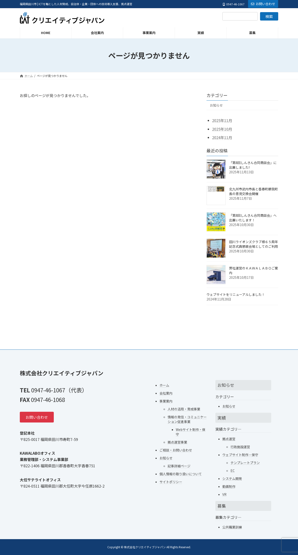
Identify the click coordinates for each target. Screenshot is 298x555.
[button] (37, 417)
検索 (269, 16)
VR (224, 494)
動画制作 (228, 486)
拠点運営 (228, 438)
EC (232, 470)
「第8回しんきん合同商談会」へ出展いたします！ (253, 217)
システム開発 (232, 478)
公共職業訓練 (232, 526)
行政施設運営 (240, 446)
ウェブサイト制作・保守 (240, 454)
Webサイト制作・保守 (190, 431)
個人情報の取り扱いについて (180, 473)
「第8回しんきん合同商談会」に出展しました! (253, 165)
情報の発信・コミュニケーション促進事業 (187, 419)
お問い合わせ (263, 3)
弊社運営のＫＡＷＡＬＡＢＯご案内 (253, 270)
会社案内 (166, 393)
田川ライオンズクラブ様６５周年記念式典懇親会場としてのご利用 (253, 244)
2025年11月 (222, 120)
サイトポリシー (170, 481)
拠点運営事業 (177, 442)
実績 (221, 418)
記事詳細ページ (179, 465)
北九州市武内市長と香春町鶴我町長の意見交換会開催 (253, 191)
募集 (221, 506)
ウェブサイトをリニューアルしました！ (236, 294)
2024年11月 (222, 137)
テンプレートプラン (245, 462)
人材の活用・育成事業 (184, 408)
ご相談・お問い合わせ (175, 449)
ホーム (164, 385)
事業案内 (166, 400)
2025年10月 (222, 129)
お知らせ (216, 105)
